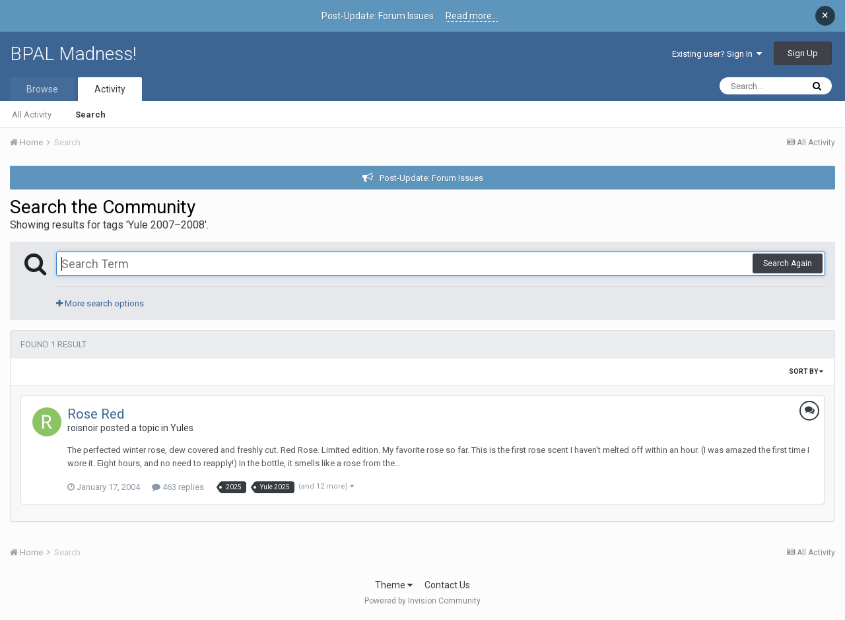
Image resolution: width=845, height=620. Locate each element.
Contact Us (447, 585)
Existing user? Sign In (717, 54)
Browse (42, 89)
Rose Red (95, 414)
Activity (109, 89)
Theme (394, 585)
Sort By (806, 371)
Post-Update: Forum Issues (431, 178)
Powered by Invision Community (422, 600)
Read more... (472, 16)
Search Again (787, 263)
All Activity (31, 115)
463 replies (178, 487)
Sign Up (803, 53)
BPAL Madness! (73, 54)
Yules (181, 428)
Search (90, 115)
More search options (100, 303)
